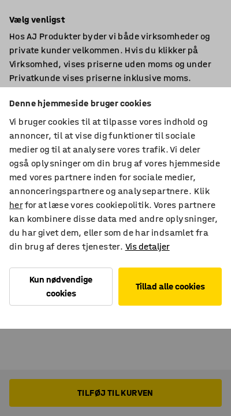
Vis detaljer (147, 246)
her (16, 204)
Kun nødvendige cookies (60, 286)
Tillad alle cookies (170, 286)
